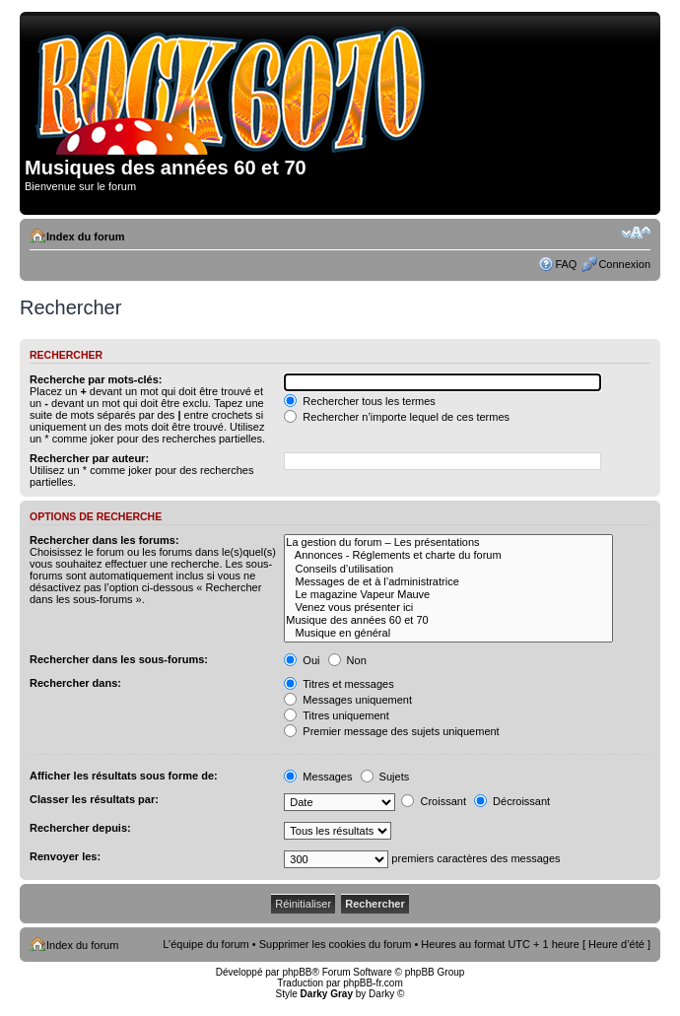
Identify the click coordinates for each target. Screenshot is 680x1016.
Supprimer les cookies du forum (335, 944)
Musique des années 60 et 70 (448, 620)
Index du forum (85, 236)
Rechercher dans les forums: (104, 540)
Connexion (624, 264)
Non (347, 660)
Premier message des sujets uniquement (391, 731)
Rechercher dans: (75, 683)
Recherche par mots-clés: (96, 379)
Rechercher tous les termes (360, 401)
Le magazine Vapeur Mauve (448, 594)
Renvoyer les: (65, 856)
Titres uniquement (336, 715)
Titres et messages (338, 684)
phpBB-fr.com (373, 983)
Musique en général (448, 633)
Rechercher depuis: (80, 828)
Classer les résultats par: (94, 799)
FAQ (566, 264)
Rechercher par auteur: (89, 458)
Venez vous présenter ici (448, 607)
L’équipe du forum (205, 944)
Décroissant (512, 801)
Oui (301, 660)
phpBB (296, 972)
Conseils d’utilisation (448, 569)
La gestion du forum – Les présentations (448, 542)
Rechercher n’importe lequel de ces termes (397, 417)
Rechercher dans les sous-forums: (119, 659)
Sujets (385, 776)
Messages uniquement (348, 700)
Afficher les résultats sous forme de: (124, 775)
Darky (381, 993)
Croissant (433, 801)
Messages (318, 776)
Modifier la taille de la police (636, 232)
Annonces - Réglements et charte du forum (448, 555)
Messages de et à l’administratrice (448, 582)
